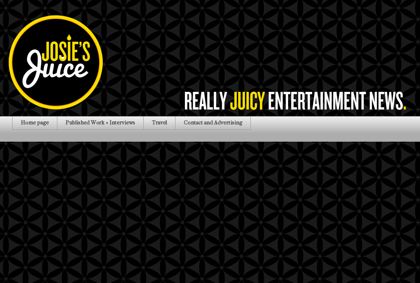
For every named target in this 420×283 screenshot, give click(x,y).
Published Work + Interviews (100, 122)
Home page (35, 122)
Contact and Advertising (213, 122)
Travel (159, 122)
